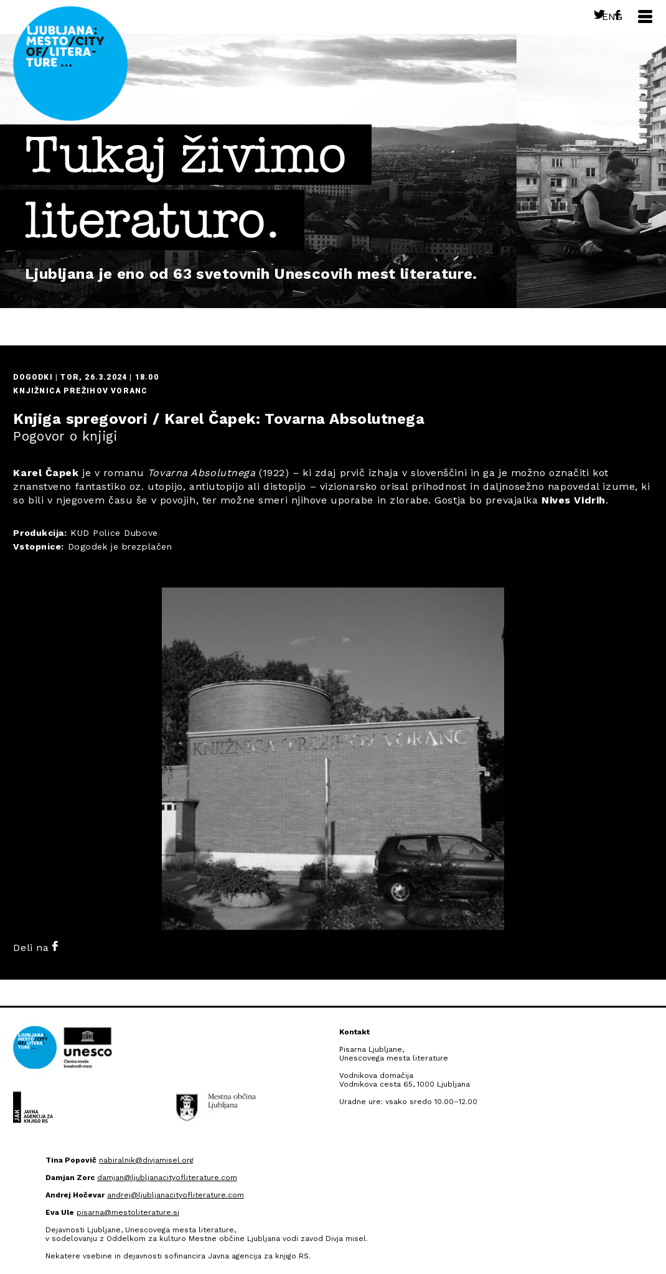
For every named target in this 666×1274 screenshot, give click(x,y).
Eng (612, 16)
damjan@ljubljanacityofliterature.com (167, 1177)
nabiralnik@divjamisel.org (146, 1160)
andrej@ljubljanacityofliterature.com (175, 1195)
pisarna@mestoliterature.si (128, 1212)
